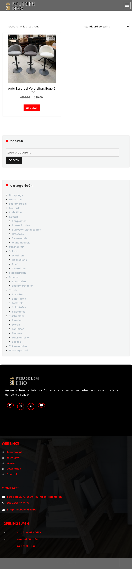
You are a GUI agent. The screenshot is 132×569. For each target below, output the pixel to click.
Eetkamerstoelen (22, 286)
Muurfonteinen (21, 337)
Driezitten (18, 255)
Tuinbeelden (17, 316)
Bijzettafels (19, 298)
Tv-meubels (19, 238)
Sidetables (18, 311)
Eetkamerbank (18, 203)
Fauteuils (14, 208)
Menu (127, 5)
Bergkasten (19, 221)
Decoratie (15, 199)
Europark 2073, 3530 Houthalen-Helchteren (34, 497)
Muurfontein (16, 247)
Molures (17, 333)
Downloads (14, 468)
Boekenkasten (21, 225)
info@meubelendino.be (21, 509)
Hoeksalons (19, 260)
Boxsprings (16, 195)
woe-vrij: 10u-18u (27, 539)
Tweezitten (19, 268)
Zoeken (13, 160)
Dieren (16, 324)
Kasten (13, 216)
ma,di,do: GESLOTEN (29, 532)
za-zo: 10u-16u (26, 546)
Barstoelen (19, 281)
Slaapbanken (17, 273)
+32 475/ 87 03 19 (18, 503)
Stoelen (14, 277)
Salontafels (19, 307)
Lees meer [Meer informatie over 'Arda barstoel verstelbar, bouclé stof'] (31, 107)
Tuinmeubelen (18, 346)
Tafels (13, 290)
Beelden (17, 320)
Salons (13, 251)
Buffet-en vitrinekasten (26, 229)
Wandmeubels (21, 242)
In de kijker (15, 212)
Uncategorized (18, 350)
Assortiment (14, 452)
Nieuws (11, 463)
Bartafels (18, 294)
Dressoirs (18, 234)
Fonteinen (18, 329)
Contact (12, 474)
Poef (15, 264)
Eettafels (17, 303)
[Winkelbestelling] (105, 26)
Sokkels (16, 342)
